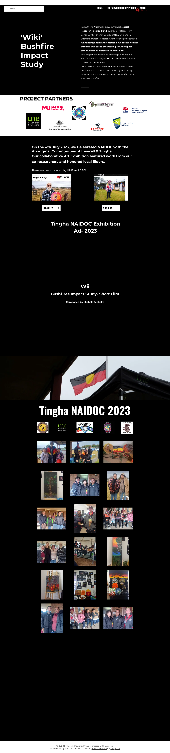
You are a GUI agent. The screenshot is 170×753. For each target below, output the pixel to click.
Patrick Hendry (99, 748)
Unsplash (115, 748)
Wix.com (109, 745)
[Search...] (23, 9)
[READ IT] (51, 208)
